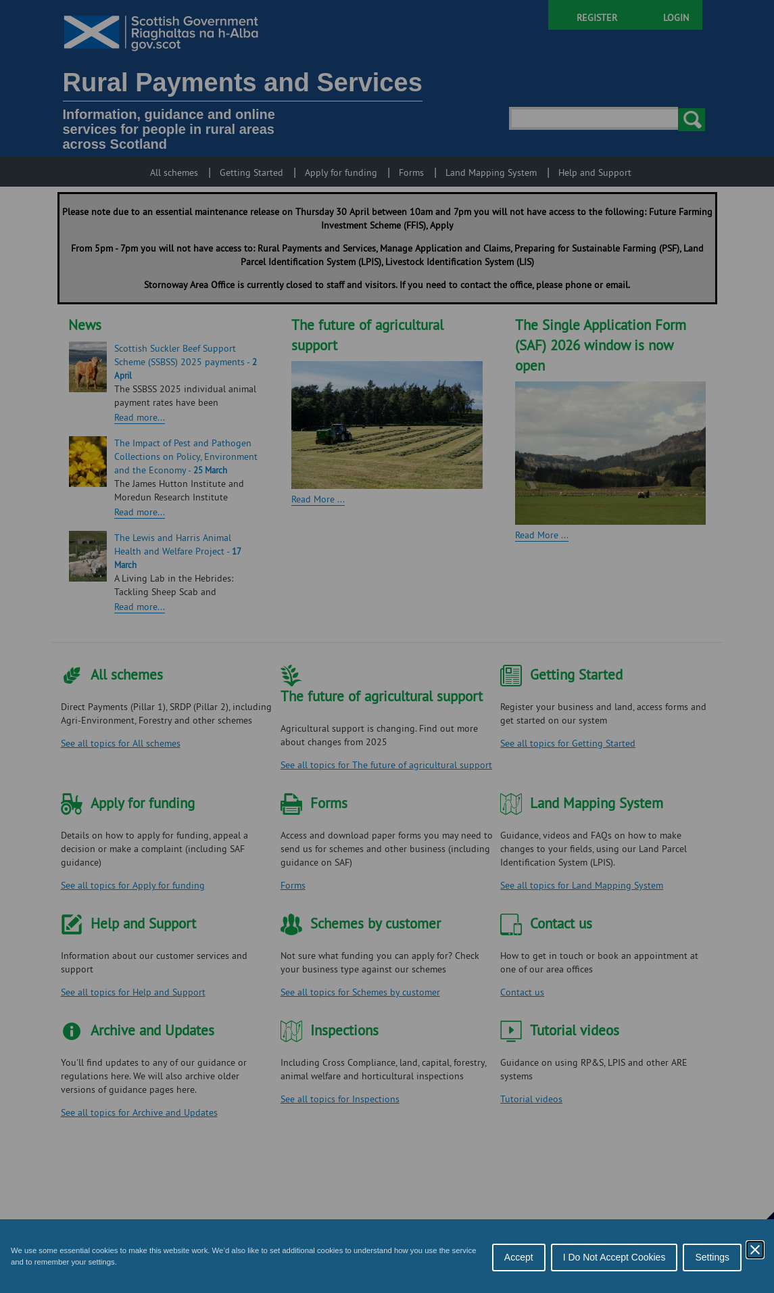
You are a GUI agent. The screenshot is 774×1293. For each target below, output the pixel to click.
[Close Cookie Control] (755, 1250)
